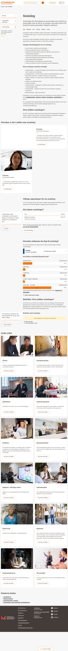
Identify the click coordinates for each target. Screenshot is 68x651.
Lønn (33, 48)
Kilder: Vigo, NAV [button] (28, 340)
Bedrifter (43, 48)
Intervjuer (38, 48)
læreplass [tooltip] (25, 325)
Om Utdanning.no (22, 627)
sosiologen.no (7, 616)
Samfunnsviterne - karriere (10, 619)
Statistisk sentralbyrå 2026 (33, 244)
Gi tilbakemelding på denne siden (25, 647)
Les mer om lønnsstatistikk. (30, 246)
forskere (43, 116)
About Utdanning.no (22, 629)
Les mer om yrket (9, 390)
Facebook (56, 627)
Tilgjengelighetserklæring (23, 642)
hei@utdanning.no (38, 636)
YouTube (55, 633)
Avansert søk (52, 2)
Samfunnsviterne (8, 618)
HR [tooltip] (33, 136)
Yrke (24, 48)
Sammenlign (9, 46)
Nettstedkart (20, 637)
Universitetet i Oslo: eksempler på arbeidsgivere (16, 621)
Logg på (20, 644)
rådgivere (38, 116)
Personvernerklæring (22, 639)
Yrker (6, 6)
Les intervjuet (42, 163)
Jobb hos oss (21, 634)
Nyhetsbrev (56, 636)
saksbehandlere (30, 116)
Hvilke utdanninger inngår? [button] (31, 314)
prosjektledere (58, 116)
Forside (2, 6)
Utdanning (28, 48)
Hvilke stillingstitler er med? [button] (30, 342)
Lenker (48, 48)
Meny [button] (62, 2)
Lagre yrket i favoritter (9, 40)
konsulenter (50, 116)
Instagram (56, 630)
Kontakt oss (20, 632)
